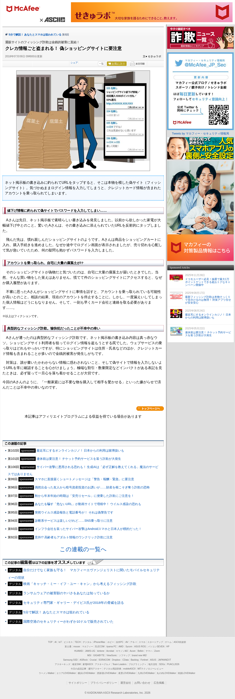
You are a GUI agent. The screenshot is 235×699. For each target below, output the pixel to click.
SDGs (162, 664)
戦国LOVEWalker (186, 673)
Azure (132, 651)
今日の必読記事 (78, 668)
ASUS (153, 660)
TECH (78, 642)
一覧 (101, 63)
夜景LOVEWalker (126, 673)
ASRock (84, 660)
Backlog (135, 660)
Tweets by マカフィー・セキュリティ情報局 (200, 133)
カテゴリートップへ (150, 408)
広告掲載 (159, 682)
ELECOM (99, 646)
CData (125, 660)
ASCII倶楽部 (180, 642)
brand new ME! (139, 655)
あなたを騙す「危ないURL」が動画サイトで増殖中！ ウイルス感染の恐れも (88, 504)
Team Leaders (119, 664)
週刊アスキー (95, 668)
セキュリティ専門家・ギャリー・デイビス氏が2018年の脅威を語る (73, 602)
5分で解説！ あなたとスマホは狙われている (35, 34)
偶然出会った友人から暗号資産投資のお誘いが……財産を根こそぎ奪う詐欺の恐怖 (92, 487)
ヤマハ (149, 651)
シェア (74, 62)
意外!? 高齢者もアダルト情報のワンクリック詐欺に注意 (74, 537)
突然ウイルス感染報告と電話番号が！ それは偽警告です (74, 512)
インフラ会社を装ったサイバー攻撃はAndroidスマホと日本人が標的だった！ (88, 529)
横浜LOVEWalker (86, 673)
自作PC (119, 642)
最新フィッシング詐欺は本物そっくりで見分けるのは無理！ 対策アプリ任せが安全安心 (208, 299)
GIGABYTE (98, 655)
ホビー (110, 642)
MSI (89, 655)
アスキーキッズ (62, 664)
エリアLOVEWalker (66, 673)
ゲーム (168, 642)
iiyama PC (111, 646)
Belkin (140, 651)
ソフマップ (124, 655)
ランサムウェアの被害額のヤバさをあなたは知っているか (66, 593)
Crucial (93, 660)
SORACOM (104, 660)
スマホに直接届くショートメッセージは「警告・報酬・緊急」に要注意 (84, 479)
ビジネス (68, 642)
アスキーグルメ (102, 664)
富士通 (68, 646)
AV (126, 642)
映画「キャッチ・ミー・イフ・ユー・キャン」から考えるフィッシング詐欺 (79, 584)
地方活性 (152, 664)
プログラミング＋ (137, 664)
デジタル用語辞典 (112, 668)
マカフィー (25, 9)
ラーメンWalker (47, 673)
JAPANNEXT (164, 660)
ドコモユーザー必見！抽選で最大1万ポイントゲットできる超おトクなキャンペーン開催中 (207, 282)
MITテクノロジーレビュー (150, 668)
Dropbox (116, 660)
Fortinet (144, 660)
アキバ (133, 642)
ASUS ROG (140, 646)
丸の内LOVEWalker (166, 673)
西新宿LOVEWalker (106, 673)
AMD (121, 646)
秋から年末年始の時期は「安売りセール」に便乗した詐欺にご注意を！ (84, 496)
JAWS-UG (90, 651)
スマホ (142, 642)
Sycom (128, 646)
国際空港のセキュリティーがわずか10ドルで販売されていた (68, 621)
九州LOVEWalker (146, 673)
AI (56, 642)
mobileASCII (129, 668)
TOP (50, 642)
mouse (76, 646)
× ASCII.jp (52, 19)
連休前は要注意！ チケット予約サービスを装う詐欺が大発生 (79, 458)
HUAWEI (78, 651)
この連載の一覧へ (83, 549)
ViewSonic (112, 655)
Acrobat (110, 651)
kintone (100, 651)
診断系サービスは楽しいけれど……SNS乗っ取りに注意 (74, 520)
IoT (60, 642)
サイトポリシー (78, 682)
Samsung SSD (70, 660)
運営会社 (125, 682)
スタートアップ (155, 642)
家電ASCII (88, 664)
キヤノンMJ (122, 651)
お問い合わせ (142, 682)
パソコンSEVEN (156, 646)
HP (167, 646)
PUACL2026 (173, 664)
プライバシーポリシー (103, 682)
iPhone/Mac (99, 642)
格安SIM (76, 664)
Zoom (157, 651)
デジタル (87, 642)
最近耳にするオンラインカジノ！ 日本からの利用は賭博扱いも (80, 450)
